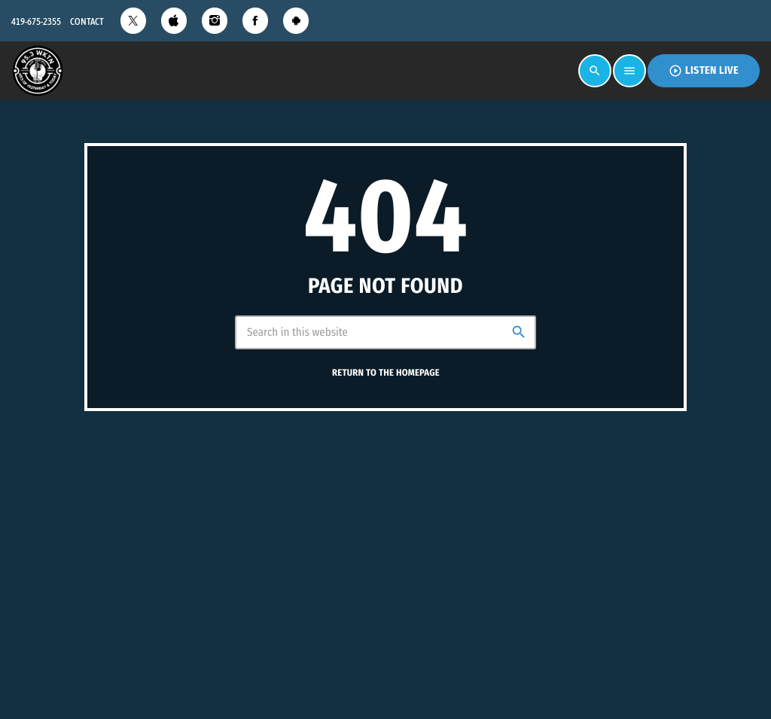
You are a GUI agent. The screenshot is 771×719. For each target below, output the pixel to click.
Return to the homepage (386, 373)
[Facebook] (255, 21)
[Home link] (37, 70)
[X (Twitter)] (133, 21)
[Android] (296, 21)
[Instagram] (214, 21)
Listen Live (704, 71)
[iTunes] (174, 21)
